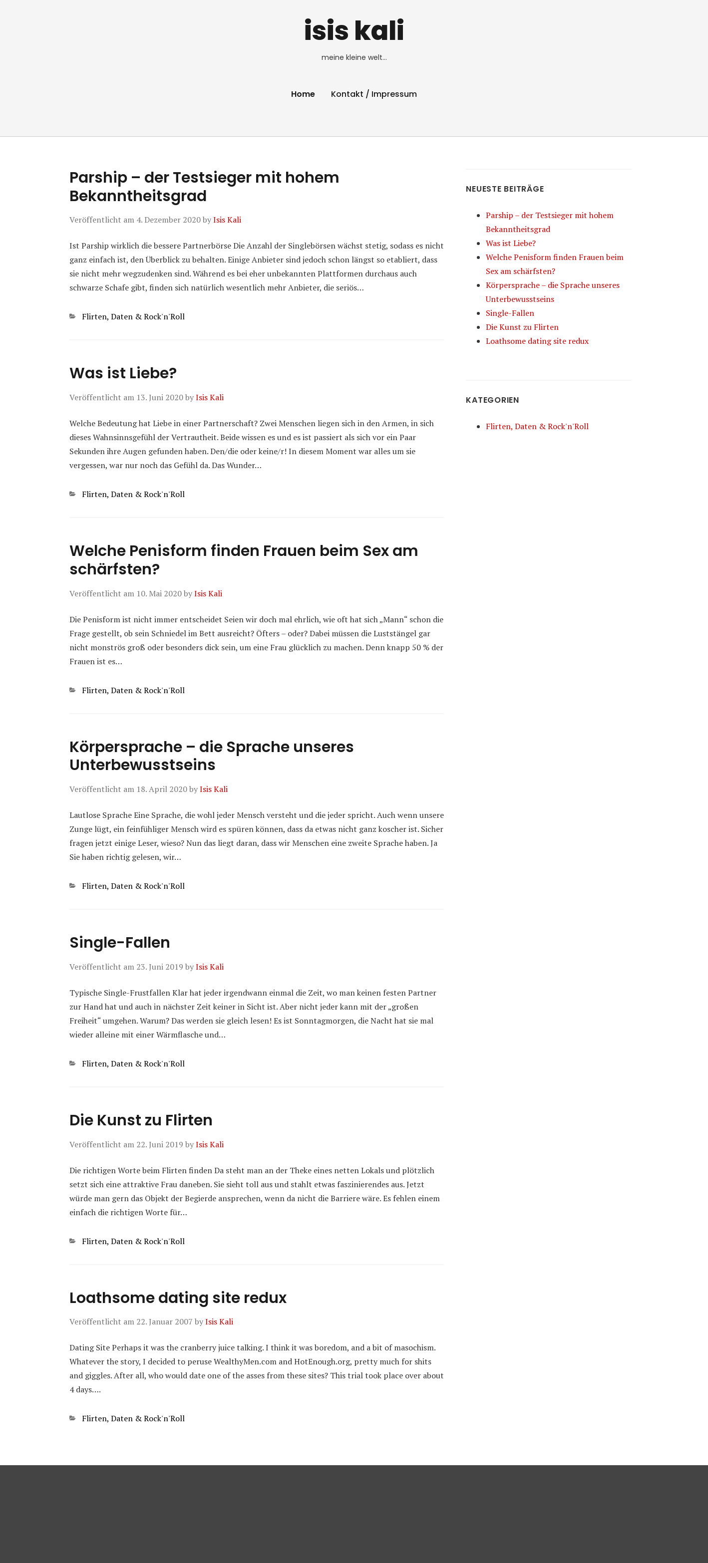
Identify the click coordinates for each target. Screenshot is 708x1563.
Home (303, 94)
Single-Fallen (119, 942)
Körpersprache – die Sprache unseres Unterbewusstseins (211, 756)
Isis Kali (227, 219)
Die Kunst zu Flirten (141, 1120)
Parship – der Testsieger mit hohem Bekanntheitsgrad (204, 187)
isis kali (354, 30)
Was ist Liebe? (123, 373)
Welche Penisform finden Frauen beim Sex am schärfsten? (243, 560)
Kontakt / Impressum (374, 94)
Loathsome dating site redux (178, 1298)
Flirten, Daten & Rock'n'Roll (133, 316)
